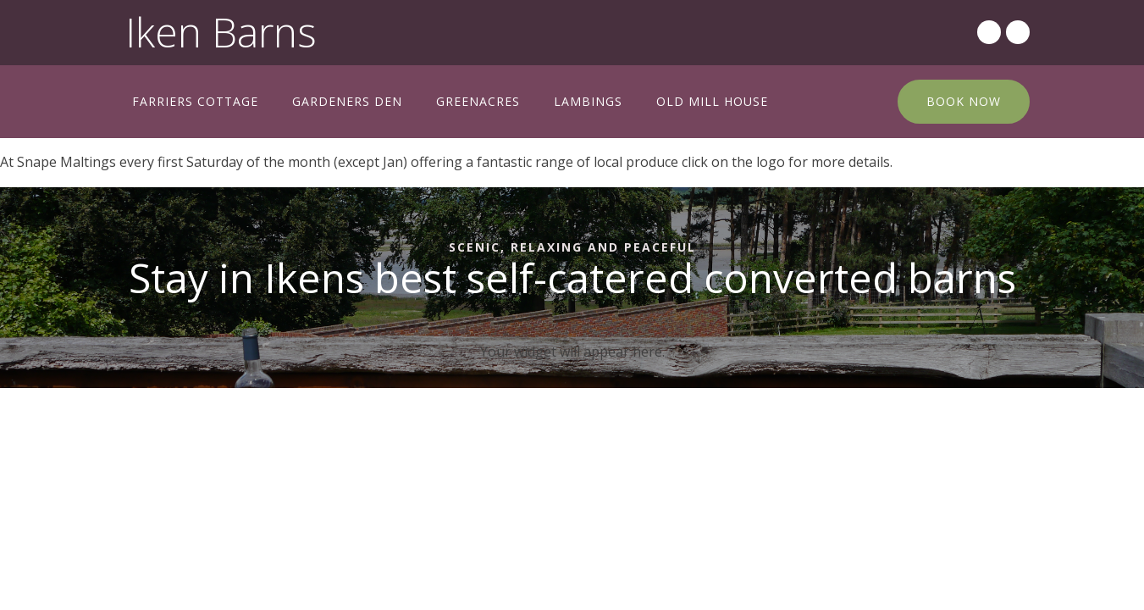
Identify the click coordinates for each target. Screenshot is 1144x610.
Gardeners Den (347, 101)
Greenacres (478, 101)
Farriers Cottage (195, 101)
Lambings (588, 101)
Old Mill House (712, 101)
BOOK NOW (963, 101)
